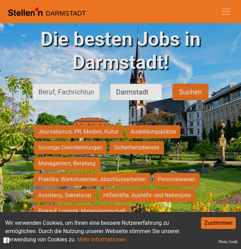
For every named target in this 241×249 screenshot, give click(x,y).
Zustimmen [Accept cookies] (218, 223)
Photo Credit (228, 242)
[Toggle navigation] (225, 12)
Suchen (190, 92)
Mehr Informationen (101, 239)
